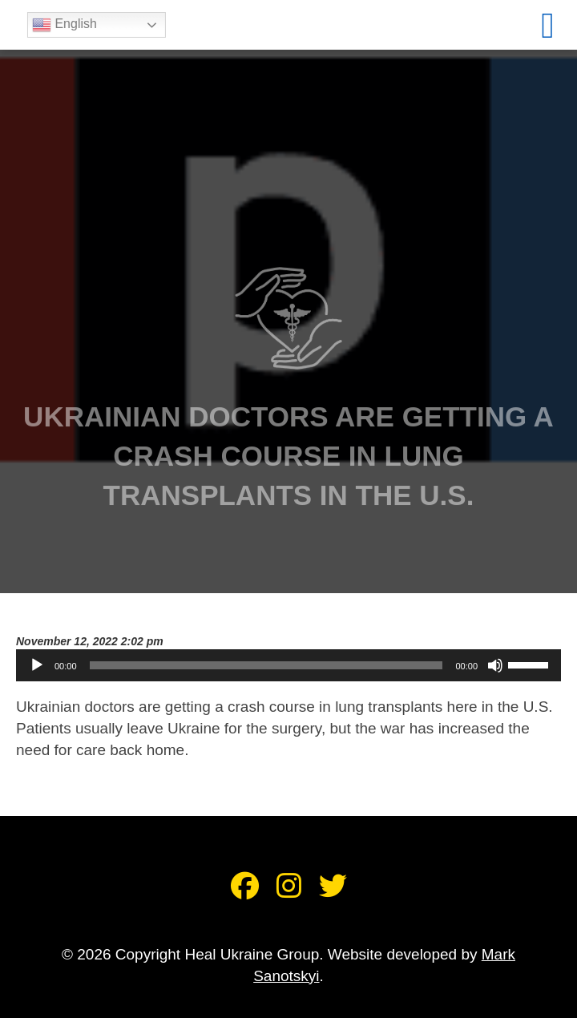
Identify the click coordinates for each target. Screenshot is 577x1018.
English (67, 24)
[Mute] (495, 665)
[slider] (266, 665)
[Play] (37, 665)
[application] (288, 665)
